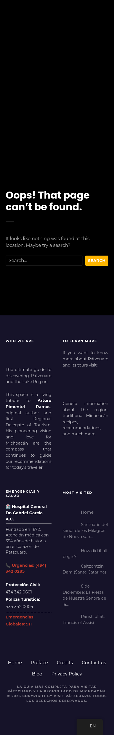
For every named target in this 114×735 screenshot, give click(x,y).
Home (15, 662)
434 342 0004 (19, 606)
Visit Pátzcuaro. (72, 696)
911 (29, 624)
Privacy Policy (67, 674)
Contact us (94, 662)
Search (97, 260)
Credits (65, 662)
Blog (37, 674)
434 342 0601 (19, 592)
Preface (39, 662)
